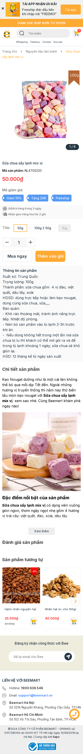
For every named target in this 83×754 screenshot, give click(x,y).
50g (20, 228)
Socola (57, 41)
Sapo (56, 736)
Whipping (22, 41)
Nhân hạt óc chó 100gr (60, 609)
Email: (30, 695)
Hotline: (26, 688)
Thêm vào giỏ (50, 256)
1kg (64, 228)
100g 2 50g (42, 228)
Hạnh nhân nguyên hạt (20, 609)
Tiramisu (35, 41)
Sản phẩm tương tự (22, 559)
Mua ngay (17, 256)
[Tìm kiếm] (21, 33)
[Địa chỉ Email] (41, 656)
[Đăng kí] (68, 657)
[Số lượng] (18, 242)
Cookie (46, 41)
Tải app (70, 9)
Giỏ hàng (77, 32)
